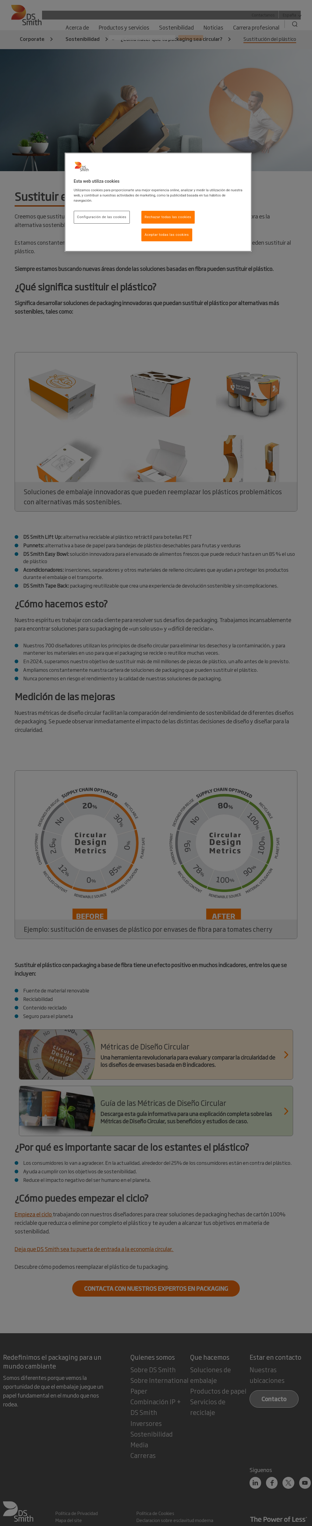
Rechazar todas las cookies (168, 217)
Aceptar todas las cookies (167, 234)
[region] (158, 202)
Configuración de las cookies (101, 217)
